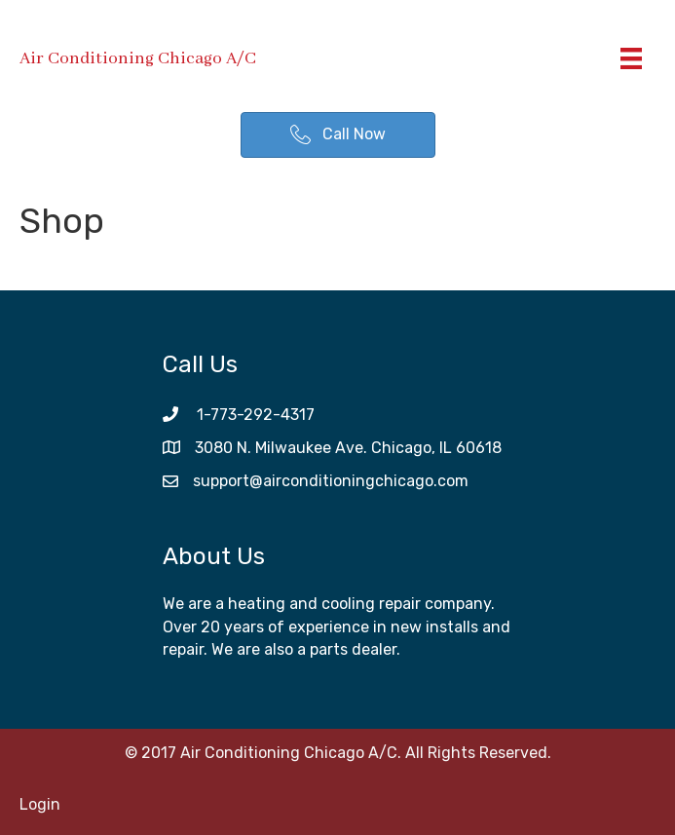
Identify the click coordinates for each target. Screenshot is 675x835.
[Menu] (631, 58)
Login (39, 804)
